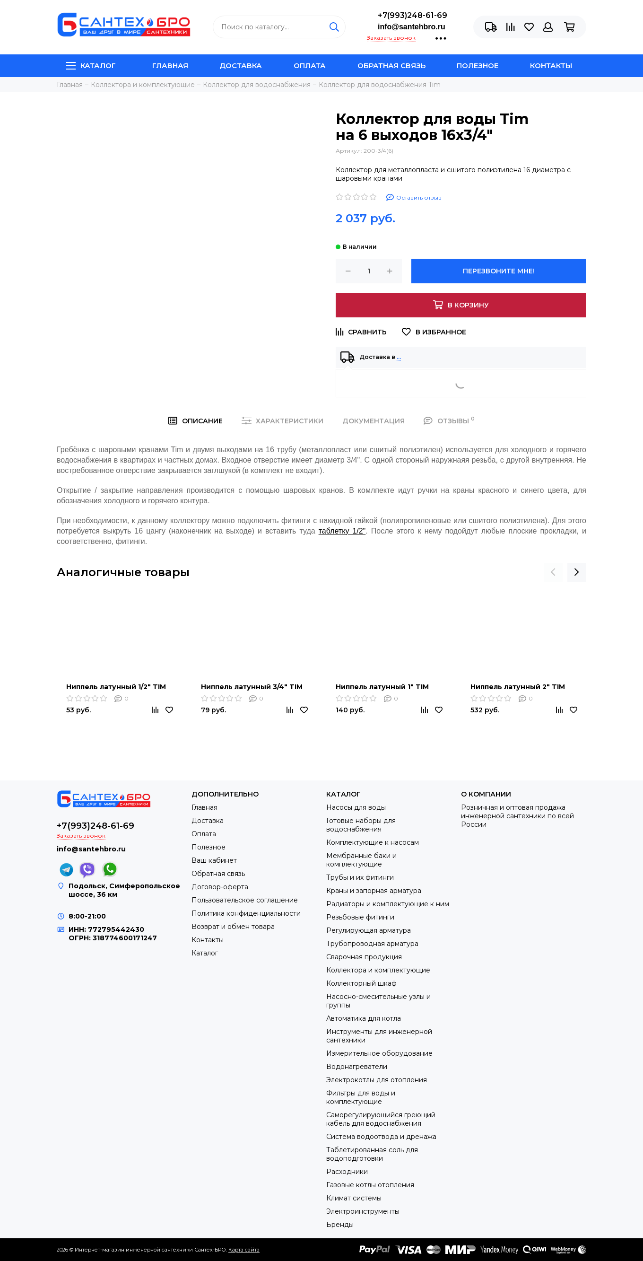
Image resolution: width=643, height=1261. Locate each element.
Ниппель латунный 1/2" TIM (116, 687)
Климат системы (354, 1198)
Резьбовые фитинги (360, 917)
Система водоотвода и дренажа (381, 1136)
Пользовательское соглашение (244, 900)
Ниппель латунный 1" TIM (382, 687)
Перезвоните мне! (499, 271)
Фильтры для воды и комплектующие (360, 1097)
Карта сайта (244, 1249)
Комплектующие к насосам (372, 842)
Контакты (551, 65)
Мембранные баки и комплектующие (361, 859)
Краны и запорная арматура (373, 890)
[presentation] (553, 572)
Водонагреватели (356, 1066)
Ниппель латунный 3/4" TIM (252, 687)
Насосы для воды (356, 807)
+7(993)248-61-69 (412, 15)
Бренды (340, 1224)
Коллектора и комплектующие (378, 970)
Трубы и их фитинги (360, 877)
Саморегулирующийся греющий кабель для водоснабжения (380, 1119)
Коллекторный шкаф (361, 983)
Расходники (347, 1171)
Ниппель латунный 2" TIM (517, 687)
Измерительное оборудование (379, 1053)
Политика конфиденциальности (246, 913)
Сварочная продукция (364, 957)
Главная (170, 65)
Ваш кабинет (214, 860)
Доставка (240, 65)
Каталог (91, 65)
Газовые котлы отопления (370, 1185)
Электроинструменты (363, 1211)
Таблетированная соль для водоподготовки (372, 1154)
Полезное (477, 65)
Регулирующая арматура (368, 930)
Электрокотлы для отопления (376, 1080)
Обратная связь (391, 65)
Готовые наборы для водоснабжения (361, 824)
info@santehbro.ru (411, 27)
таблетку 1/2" (342, 531)
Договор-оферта (219, 887)
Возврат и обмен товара (233, 926)
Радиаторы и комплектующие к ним (387, 904)
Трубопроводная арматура (372, 943)
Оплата (310, 65)
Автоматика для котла (363, 1018)
